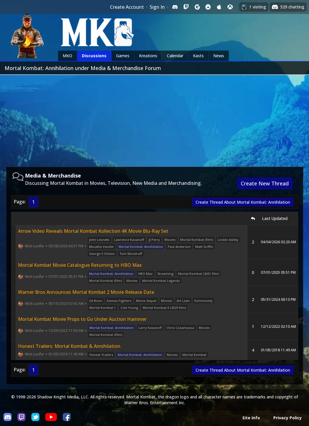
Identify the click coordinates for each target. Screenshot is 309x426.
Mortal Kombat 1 (102, 307)
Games (122, 55)
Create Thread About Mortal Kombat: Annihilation (243, 202)
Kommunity (203, 300)
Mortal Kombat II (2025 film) (164, 307)
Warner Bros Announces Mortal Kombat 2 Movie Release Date (86, 292)
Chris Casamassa (180, 327)
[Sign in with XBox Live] (230, 7)
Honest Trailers (101, 354)
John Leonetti (99, 239)
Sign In (157, 7)
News (218, 55)
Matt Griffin (204, 246)
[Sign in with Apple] (219, 7)
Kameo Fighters (119, 300)
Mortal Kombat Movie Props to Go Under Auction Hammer (82, 319)
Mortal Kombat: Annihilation (141, 246)
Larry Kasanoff (150, 327)
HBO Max (145, 273)
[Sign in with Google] (197, 7)
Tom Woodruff (131, 253)
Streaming (165, 273)
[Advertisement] (154, 118)
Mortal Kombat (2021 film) (198, 273)
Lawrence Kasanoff (129, 239)
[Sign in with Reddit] (208, 7)
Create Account (127, 7)
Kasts (198, 55)
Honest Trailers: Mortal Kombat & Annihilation (69, 346)
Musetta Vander (101, 246)
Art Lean (183, 300)
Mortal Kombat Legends (161, 280)
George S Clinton (102, 253)
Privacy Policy (287, 417)
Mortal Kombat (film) (196, 239)
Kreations (148, 55)
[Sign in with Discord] (175, 7)
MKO (67, 55)
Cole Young (129, 307)
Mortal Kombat (194, 354)
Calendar (175, 55)
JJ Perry (154, 239)
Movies (170, 239)
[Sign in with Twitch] (186, 7)
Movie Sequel (146, 300)
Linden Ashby (228, 239)
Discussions (94, 55)
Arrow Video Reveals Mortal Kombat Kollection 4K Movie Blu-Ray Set (93, 231)
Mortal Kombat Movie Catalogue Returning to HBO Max (80, 265)
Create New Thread (265, 183)
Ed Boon (95, 300)
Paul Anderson (179, 246)
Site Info (251, 417)
